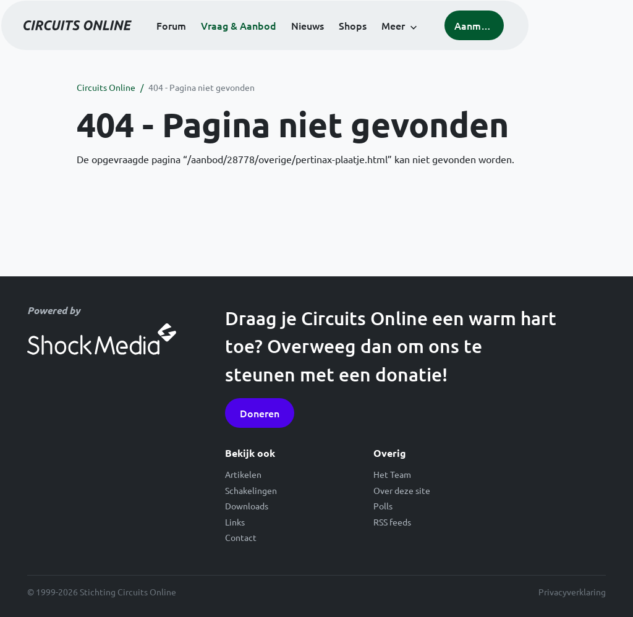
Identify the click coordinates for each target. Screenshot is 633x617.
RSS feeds (392, 521)
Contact (241, 537)
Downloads (246, 505)
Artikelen (243, 474)
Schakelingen (251, 490)
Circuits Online (106, 87)
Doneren (259, 413)
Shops (404, 43)
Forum (222, 43)
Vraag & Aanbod (290, 43)
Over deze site (401, 490)
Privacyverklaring (572, 591)
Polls (383, 505)
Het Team (392, 474)
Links (235, 521)
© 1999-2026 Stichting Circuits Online (101, 591)
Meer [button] (444, 43)
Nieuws (358, 43)
